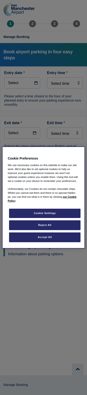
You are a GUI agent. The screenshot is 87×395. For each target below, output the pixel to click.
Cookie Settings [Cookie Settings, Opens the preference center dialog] (45, 213)
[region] (43, 197)
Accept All (45, 237)
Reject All (45, 225)
